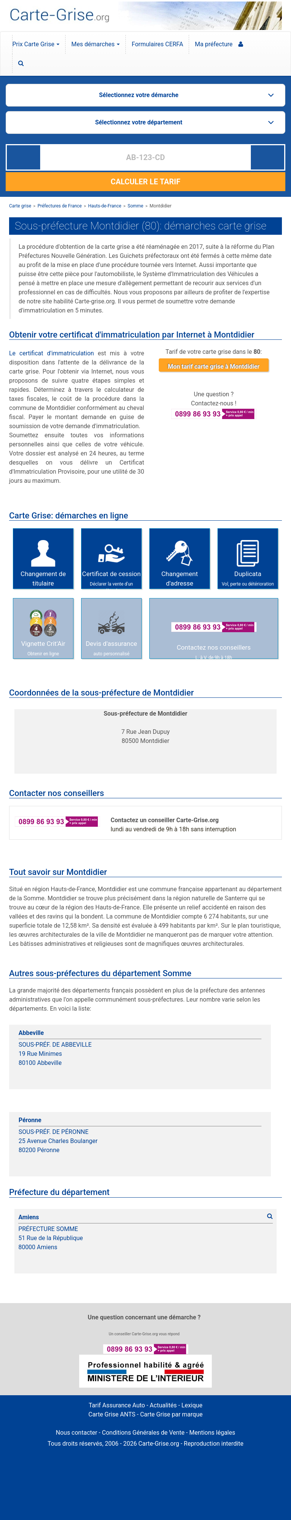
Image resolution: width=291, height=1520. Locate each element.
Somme (135, 206)
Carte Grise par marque (171, 1414)
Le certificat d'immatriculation (51, 353)
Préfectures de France (60, 206)
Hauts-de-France (104, 206)
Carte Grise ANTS (111, 1414)
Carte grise (20, 206)
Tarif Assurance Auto (117, 1405)
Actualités (163, 1405)
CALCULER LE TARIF (145, 181)
